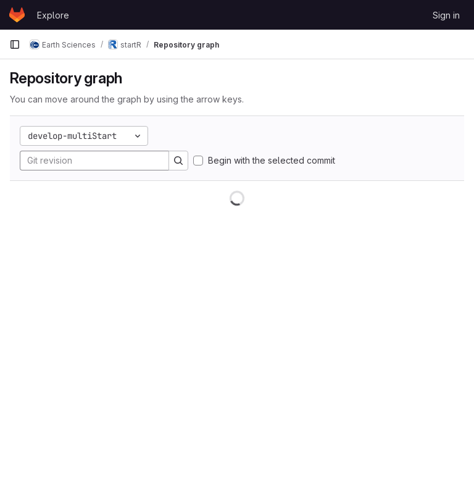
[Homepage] (17, 15)
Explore (53, 15)
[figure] (237, 340)
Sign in (446, 15)
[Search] (178, 160)
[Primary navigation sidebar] (15, 44)
